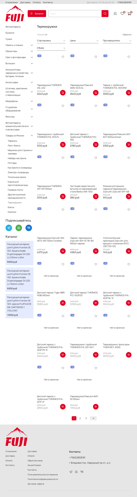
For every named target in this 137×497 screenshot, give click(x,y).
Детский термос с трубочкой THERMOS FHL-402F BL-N (116, 295)
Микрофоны (12, 101)
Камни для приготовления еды (18, 183)
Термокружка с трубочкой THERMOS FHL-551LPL (50, 135)
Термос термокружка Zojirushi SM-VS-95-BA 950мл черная (82, 240)
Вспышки (10, 63)
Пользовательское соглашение (43, 474)
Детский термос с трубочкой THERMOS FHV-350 (83, 137)
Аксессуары (12, 82)
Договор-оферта (36, 483)
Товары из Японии (15, 135)
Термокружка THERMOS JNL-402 (49, 86)
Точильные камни (17, 177)
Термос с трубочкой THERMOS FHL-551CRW (115, 86)
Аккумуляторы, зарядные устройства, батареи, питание (17, 73)
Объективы (11, 51)
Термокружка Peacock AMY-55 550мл (84, 398)
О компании (12, 2)
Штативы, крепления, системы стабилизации (17, 92)
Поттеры (12, 162)
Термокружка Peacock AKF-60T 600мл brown (117, 135)
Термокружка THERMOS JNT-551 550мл (49, 187)
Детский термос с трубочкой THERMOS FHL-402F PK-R (50, 347)
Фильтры (10, 116)
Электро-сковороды (18, 172)
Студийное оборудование (13, 109)
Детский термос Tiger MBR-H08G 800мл (51, 294)
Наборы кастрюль (17, 158)
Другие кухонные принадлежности (16, 196)
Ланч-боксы (14, 145)
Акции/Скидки (34, 465)
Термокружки (15, 202)
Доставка (25, 2)
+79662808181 (124, 2)
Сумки (9, 39)
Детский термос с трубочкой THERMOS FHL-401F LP (50, 399)
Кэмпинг (12, 211)
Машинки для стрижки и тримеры (20, 152)
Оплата (37, 2)
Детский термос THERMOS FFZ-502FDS (84, 294)
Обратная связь (35, 460)
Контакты (48, 2)
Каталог (37, 13)
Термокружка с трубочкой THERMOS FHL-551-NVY (83, 346)
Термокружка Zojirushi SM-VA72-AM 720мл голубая (51, 239)
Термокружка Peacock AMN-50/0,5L (81, 86)
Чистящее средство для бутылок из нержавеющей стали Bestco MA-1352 (83, 189)
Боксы (11, 207)
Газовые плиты (15, 189)
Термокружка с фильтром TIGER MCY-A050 (116, 346)
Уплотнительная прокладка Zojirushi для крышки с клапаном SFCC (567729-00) (116, 242)
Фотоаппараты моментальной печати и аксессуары (17, 126)
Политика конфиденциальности (43, 479)
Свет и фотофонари (16, 57)
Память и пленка (14, 45)
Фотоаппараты (13, 26)
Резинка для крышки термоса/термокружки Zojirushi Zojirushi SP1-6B (116, 189)
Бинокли (10, 32)
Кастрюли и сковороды (20, 167)
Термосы (12, 140)
